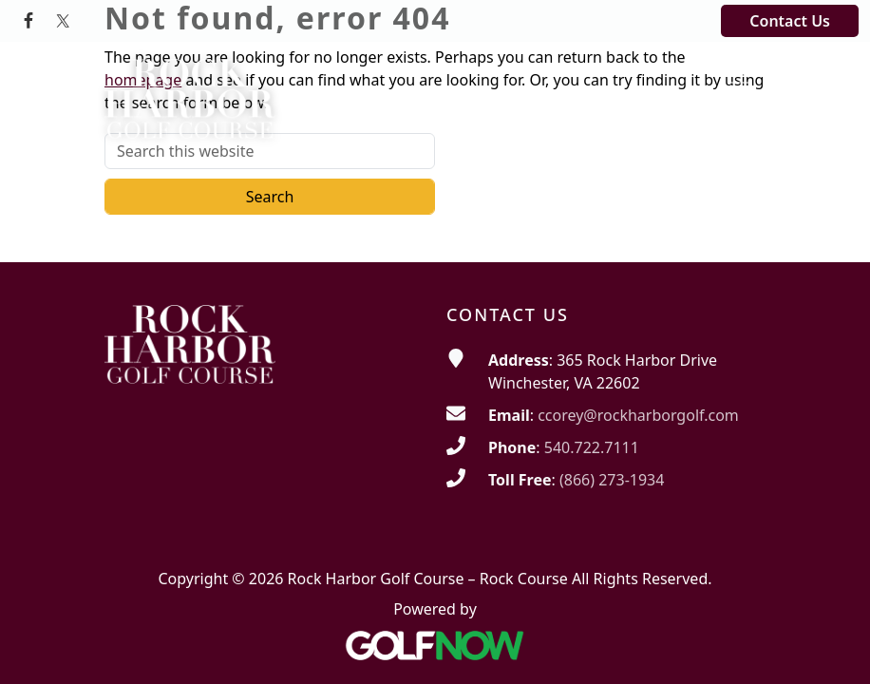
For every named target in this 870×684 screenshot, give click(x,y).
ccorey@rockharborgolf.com (638, 415)
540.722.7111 (591, 447)
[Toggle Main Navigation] (739, 75)
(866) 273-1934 (611, 479)
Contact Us (789, 20)
